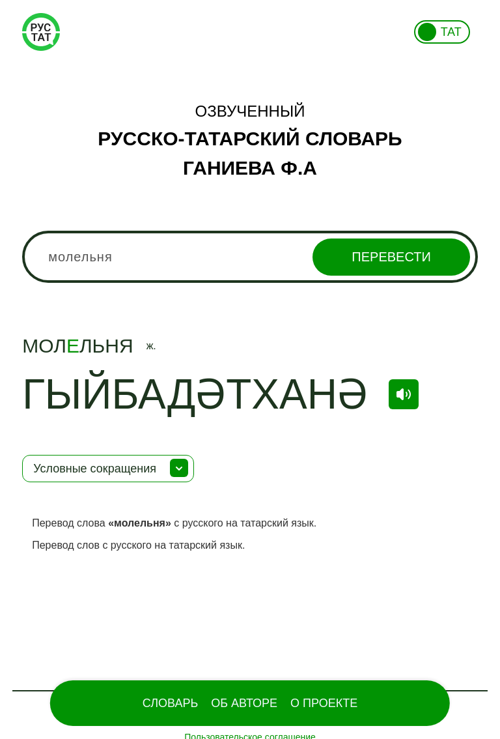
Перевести (391, 257)
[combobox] (250, 257)
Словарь (170, 703)
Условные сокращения (94, 468)
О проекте (323, 703)
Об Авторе (244, 703)
